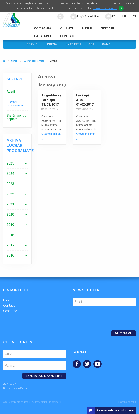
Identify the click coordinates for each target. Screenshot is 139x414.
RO (110, 16)
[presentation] (101, 316)
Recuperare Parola (15, 388)
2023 (10, 184)
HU (124, 16)
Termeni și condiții (126, 402)
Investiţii (73, 44)
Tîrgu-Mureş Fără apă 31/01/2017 (51, 100)
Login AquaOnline (84, 16)
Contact (68, 36)
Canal (107, 44)
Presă (52, 44)
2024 (10, 174)
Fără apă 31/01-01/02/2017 (85, 100)
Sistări (107, 28)
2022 (10, 194)
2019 (10, 225)
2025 (10, 163)
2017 (10, 245)
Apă (91, 44)
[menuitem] (17, 92)
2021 (10, 204)
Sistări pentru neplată (16, 117)
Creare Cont (11, 384)
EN (134, 16)
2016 (10, 255)
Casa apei (42, 36)
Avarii (11, 92)
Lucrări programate (34, 61)
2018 (10, 235)
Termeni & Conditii (105, 8)
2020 (10, 214)
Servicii (33, 44)
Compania (42, 28)
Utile (87, 28)
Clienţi (66, 28)
